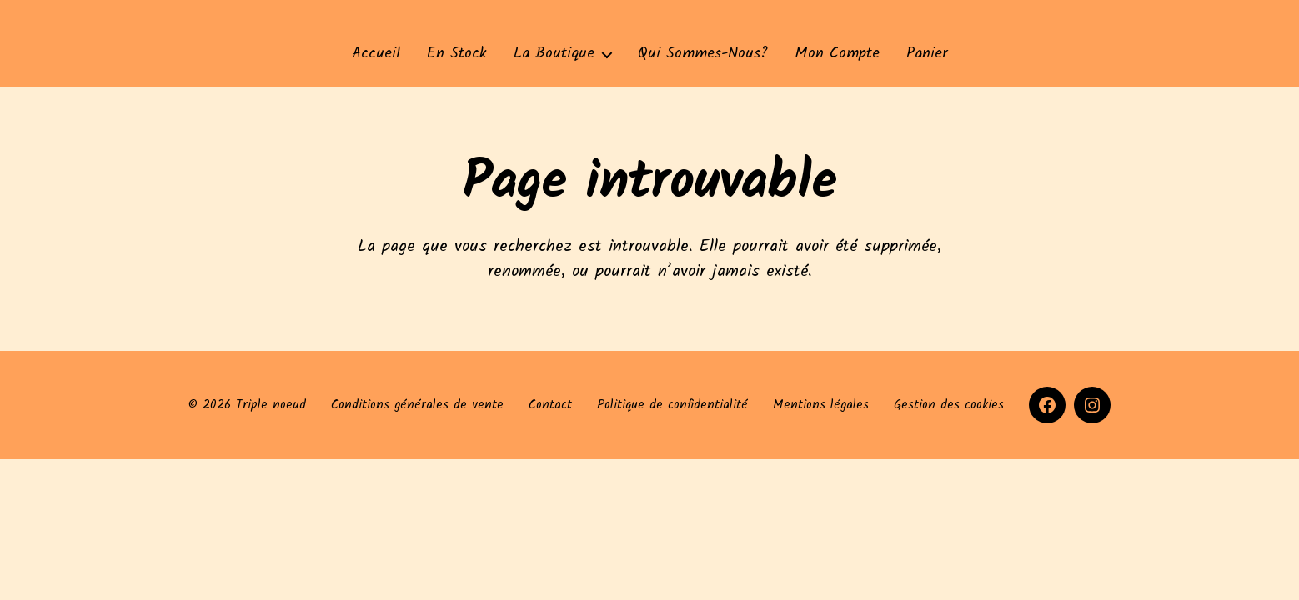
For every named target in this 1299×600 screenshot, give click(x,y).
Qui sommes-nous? (703, 54)
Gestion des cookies (949, 405)
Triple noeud (271, 405)
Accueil (376, 54)
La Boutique (554, 54)
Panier (927, 54)
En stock (457, 54)
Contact (550, 405)
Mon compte (837, 54)
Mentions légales (821, 405)
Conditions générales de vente (417, 405)
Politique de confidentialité (672, 405)
